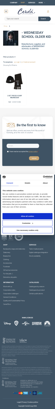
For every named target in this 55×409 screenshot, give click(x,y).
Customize (27, 223)
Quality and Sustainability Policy (14, 301)
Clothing (6, 259)
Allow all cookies (27, 216)
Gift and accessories (10, 270)
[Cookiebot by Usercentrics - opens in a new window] (43, 177)
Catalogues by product (37, 290)
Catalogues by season (36, 286)
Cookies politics (33, 402)
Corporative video (9, 290)
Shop (5, 26)
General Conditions (9, 297)
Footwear (6, 266)
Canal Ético (7, 304)
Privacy (24, 402)
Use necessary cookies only (27, 230)
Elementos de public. (10, 277)
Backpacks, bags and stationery (14, 249)
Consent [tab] (9, 183)
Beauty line (7, 256)
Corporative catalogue (10, 293)
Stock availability (34, 256)
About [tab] (45, 183)
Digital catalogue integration (38, 252)
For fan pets (8, 274)
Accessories (7, 263)
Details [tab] (27, 183)
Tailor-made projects (36, 249)
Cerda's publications (36, 293)
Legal (19, 402)
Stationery (6, 252)
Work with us (7, 286)
